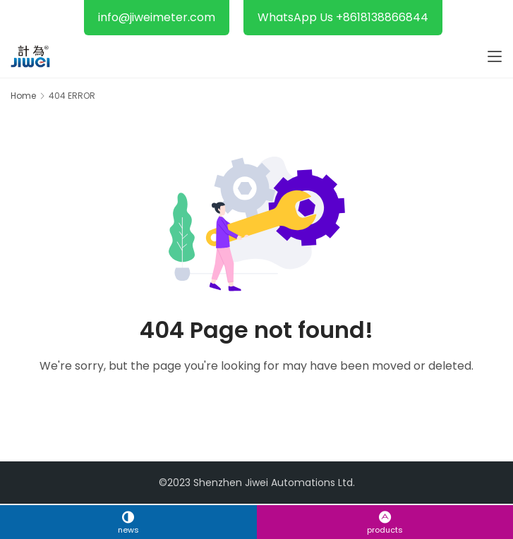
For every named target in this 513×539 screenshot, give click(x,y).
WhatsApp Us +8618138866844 (343, 17)
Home (23, 96)
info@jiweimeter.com (156, 17)
